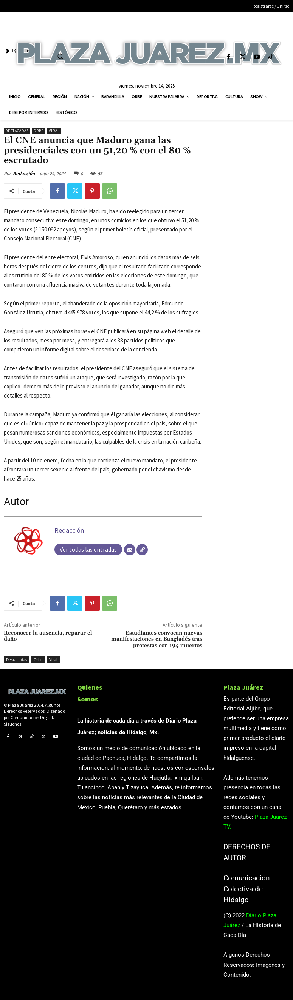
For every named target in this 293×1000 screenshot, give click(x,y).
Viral (54, 131)
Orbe (38, 131)
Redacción (24, 173)
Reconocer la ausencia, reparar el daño (48, 636)
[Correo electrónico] (129, 549)
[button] (60, 56)
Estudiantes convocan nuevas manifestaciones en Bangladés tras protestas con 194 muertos (156, 639)
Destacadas (17, 131)
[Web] (142, 549)
